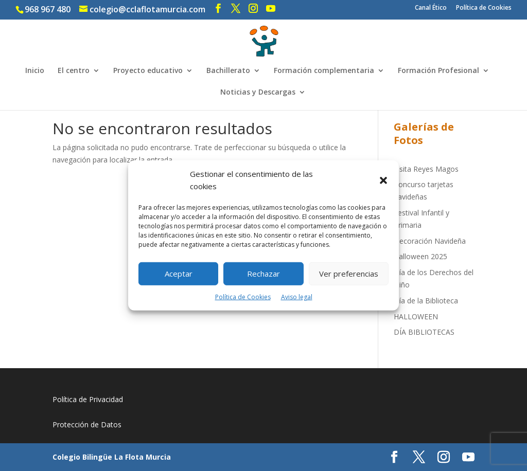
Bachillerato (228, 71)
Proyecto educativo (148, 71)
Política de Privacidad (87, 399)
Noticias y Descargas (257, 92)
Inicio (34, 71)
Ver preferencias (348, 273)
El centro (74, 71)
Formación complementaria (324, 71)
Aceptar (178, 273)
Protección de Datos (86, 424)
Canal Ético (431, 8)
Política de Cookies (243, 296)
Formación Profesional (438, 71)
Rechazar (263, 273)
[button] (383, 180)
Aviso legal (296, 296)
